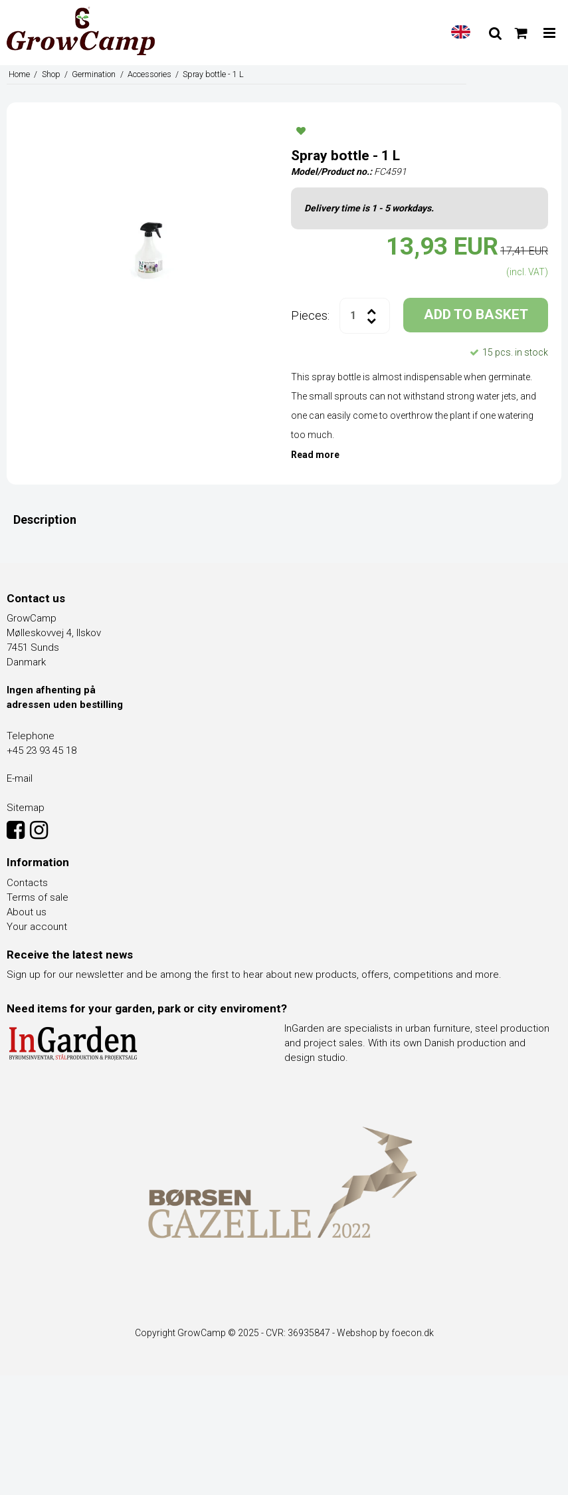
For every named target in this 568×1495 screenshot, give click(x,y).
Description (44, 519)
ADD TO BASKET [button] (476, 314)
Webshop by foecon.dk (385, 1332)
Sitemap (26, 808)
